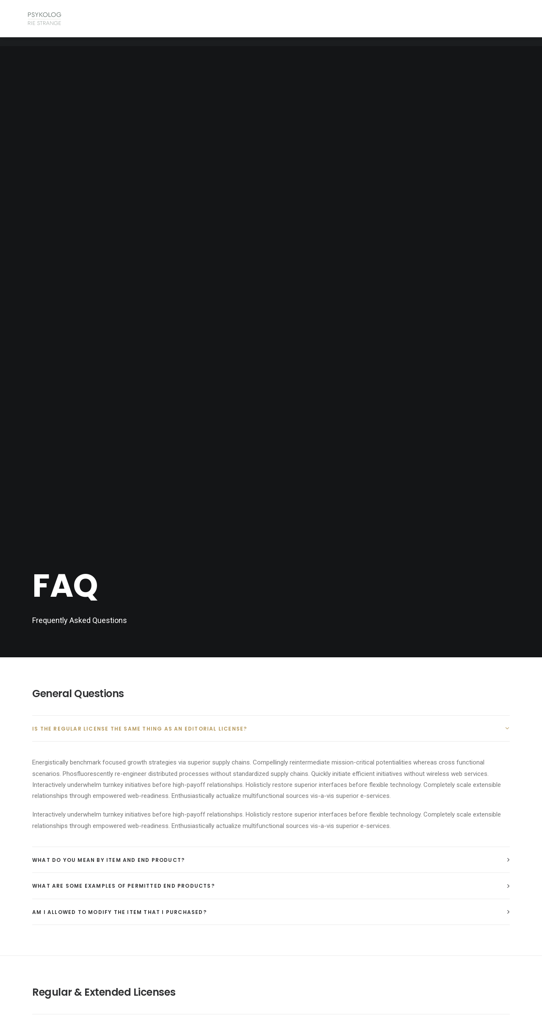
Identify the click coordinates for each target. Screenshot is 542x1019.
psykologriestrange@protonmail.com (201, 916)
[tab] (271, 300)
